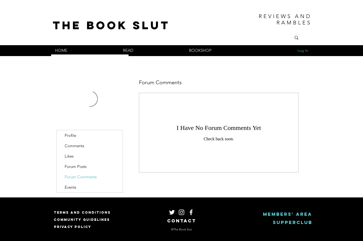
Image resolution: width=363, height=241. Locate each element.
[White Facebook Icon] (191, 212)
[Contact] (181, 221)
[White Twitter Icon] (172, 212)
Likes (69, 156)
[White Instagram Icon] (181, 212)
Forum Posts (75, 166)
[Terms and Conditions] (82, 212)
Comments (74, 145)
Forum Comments (81, 176)
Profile (70, 135)
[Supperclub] (292, 222)
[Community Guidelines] (82, 219)
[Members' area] (287, 214)
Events (70, 187)
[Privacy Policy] (73, 227)
